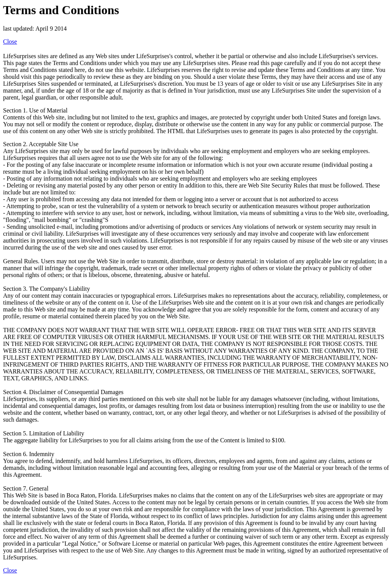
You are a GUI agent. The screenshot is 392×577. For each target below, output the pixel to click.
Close (10, 41)
